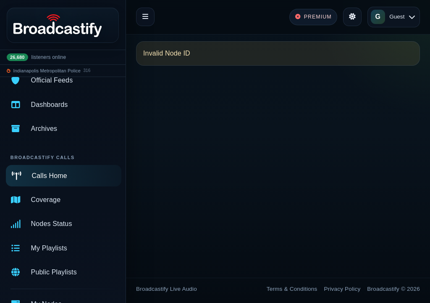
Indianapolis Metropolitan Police (47, 70)
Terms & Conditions (292, 289)
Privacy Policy (342, 289)
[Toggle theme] (352, 17)
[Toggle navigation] (145, 17)
